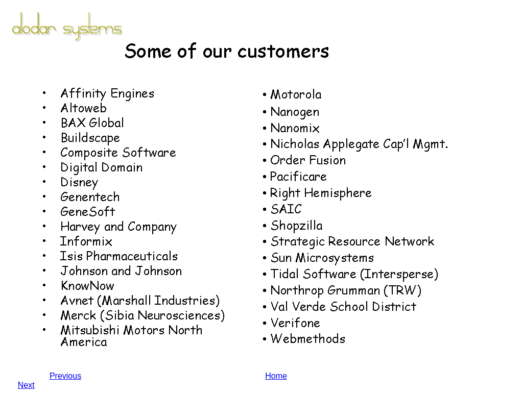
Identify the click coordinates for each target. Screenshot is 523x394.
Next (26, 385)
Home (276, 376)
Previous (65, 376)
